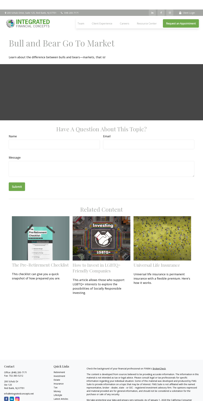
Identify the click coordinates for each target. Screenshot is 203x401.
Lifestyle (58, 385)
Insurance (59, 374)
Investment (59, 366)
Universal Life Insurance (157, 255)
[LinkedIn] (152, 3)
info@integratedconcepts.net (19, 384)
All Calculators (61, 396)
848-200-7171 (69, 3)
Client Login (187, 3)
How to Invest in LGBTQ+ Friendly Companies (97, 258)
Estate (57, 370)
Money (57, 381)
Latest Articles (61, 389)
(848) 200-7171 (19, 362)
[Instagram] (169, 3)
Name (13, 127)
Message (15, 148)
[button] (81, 14)
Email (107, 127)
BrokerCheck (159, 359)
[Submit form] (17, 177)
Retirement (59, 362)
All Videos (58, 393)
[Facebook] (161, 3)
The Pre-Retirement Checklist (40, 255)
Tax (55, 377)
